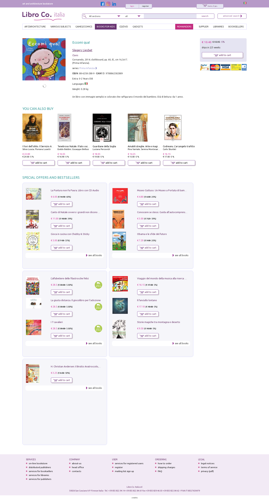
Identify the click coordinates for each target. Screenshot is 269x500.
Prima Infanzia (87, 68)
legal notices (207, 463)
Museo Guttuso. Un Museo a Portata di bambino (163, 190)
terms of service (209, 467)
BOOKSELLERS (236, 26)
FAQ (160, 471)
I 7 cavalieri (57, 322)
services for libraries (39, 475)
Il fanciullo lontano (147, 300)
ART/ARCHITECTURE (35, 26)
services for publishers (40, 479)
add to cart (38, 163)
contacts (76, 471)
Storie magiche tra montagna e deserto (158, 322)
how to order (164, 463)
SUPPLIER (203, 26)
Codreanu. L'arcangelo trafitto (179, 146)
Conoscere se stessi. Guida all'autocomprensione (163, 212)
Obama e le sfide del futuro (152, 234)
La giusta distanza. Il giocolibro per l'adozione (76, 300)
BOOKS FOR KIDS (106, 26)
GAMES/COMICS (83, 26)
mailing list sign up (124, 471)
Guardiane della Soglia (104, 146)
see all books (95, 255)
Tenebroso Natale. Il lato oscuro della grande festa (84, 146)
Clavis (75, 55)
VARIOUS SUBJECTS (60, 26)
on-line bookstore (38, 463)
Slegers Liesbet (82, 50)
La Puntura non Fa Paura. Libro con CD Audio (75, 190)
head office (78, 467)
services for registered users (129, 463)
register (145, 6)
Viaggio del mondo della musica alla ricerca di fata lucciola (168, 278)
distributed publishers (40, 467)
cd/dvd (123, 26)
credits (135, 498)
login (132, 6)
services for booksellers (41, 471)
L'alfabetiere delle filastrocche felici (70, 278)
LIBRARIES (218, 26)
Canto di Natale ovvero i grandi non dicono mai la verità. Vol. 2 (84, 212)
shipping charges (166, 467)
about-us (76, 463)
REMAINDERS (184, 26)
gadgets (138, 26)
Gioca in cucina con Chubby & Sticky (70, 234)
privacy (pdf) (207, 471)
